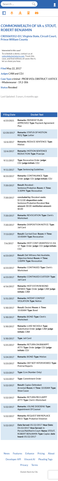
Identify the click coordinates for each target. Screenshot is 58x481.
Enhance (29, 453)
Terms (34, 465)
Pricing (41, 453)
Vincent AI (29, 459)
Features (17, 453)
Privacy (24, 465)
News (7, 453)
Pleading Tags (45, 459)
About (51, 453)
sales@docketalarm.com (13, 56)
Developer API (13, 459)
